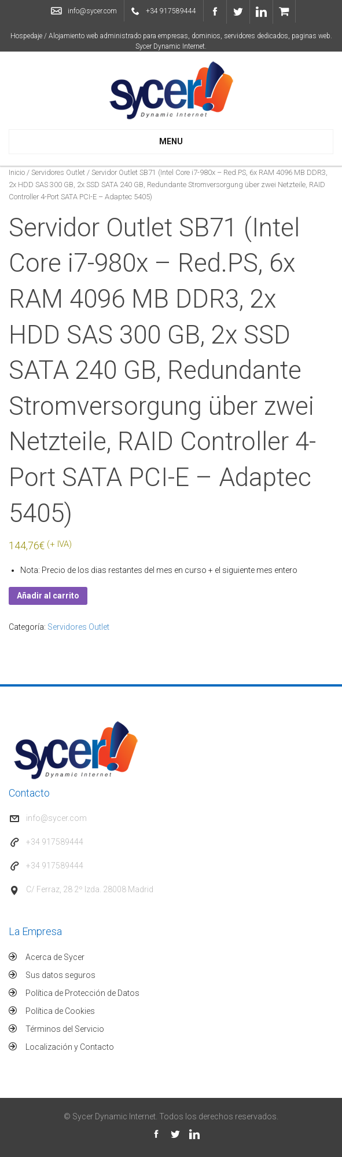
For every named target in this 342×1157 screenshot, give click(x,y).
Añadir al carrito (48, 595)
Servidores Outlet (58, 172)
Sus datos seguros (60, 975)
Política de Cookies (60, 1011)
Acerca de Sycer (54, 957)
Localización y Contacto (69, 1047)
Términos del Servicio (64, 1029)
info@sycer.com (92, 11)
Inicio (17, 172)
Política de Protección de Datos (82, 993)
